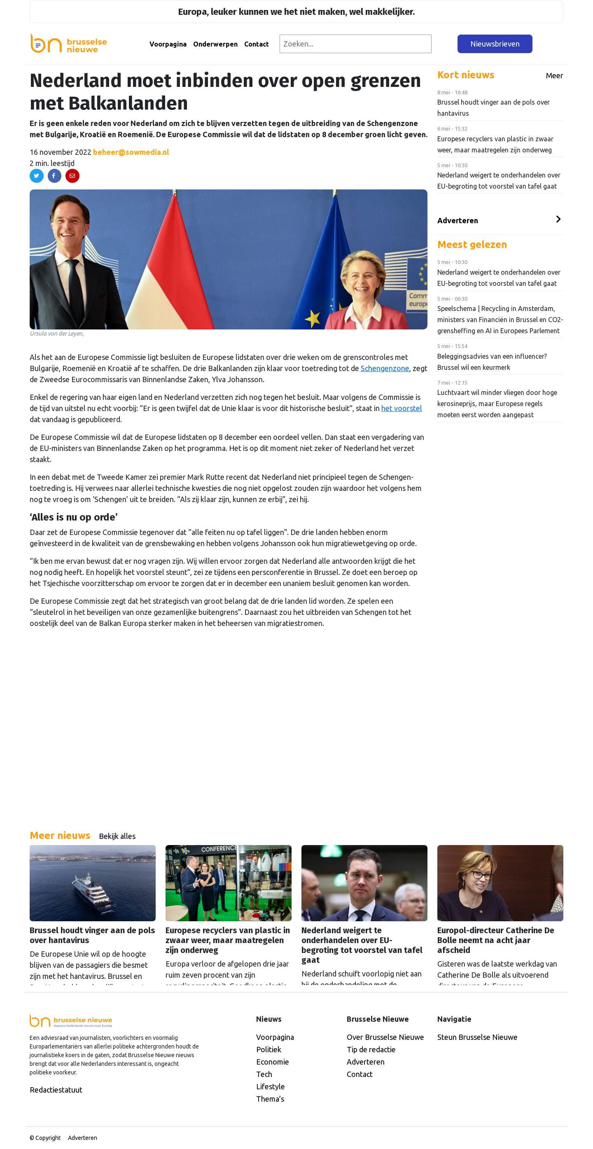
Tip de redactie (371, 1049)
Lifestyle (270, 1086)
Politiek (268, 1049)
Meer (554, 75)
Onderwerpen (215, 44)
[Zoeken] (445, 44)
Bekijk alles (117, 836)
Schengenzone (385, 368)
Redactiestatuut (56, 1090)
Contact (256, 44)
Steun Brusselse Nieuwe (477, 1037)
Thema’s (270, 1099)
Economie (272, 1062)
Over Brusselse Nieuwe (385, 1037)
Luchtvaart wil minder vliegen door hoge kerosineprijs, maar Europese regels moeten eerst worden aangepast (497, 403)
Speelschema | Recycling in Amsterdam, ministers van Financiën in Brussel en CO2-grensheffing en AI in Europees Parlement (500, 319)
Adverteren (457, 220)
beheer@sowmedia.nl (131, 152)
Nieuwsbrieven (495, 44)
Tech (264, 1074)
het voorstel (401, 408)
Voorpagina (168, 44)
